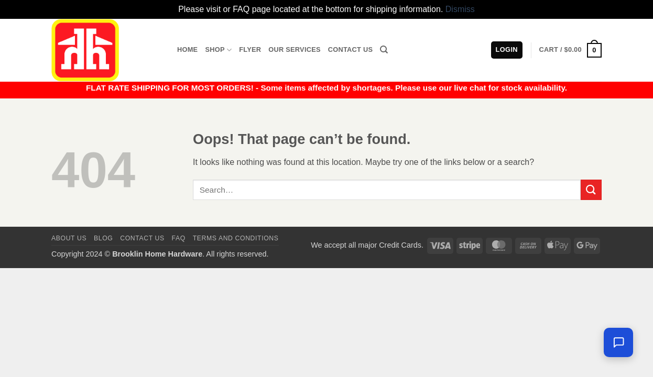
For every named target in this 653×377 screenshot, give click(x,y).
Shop (218, 50)
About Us (68, 238)
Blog (103, 238)
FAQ (179, 238)
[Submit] (591, 190)
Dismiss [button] (460, 9)
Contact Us (350, 49)
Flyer (250, 49)
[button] (570, 50)
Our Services (294, 49)
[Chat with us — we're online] (618, 342)
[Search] (384, 50)
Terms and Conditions (236, 238)
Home (187, 49)
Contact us (142, 238)
